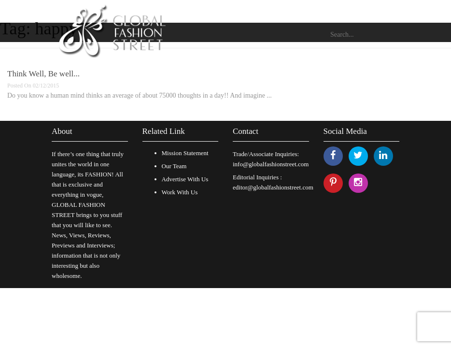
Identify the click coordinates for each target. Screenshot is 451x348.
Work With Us (180, 192)
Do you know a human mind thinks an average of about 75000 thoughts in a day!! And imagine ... (139, 95)
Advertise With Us (185, 179)
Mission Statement (185, 153)
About (62, 131)
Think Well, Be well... (43, 73)
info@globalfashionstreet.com (271, 164)
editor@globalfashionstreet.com (273, 187)
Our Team (174, 166)
